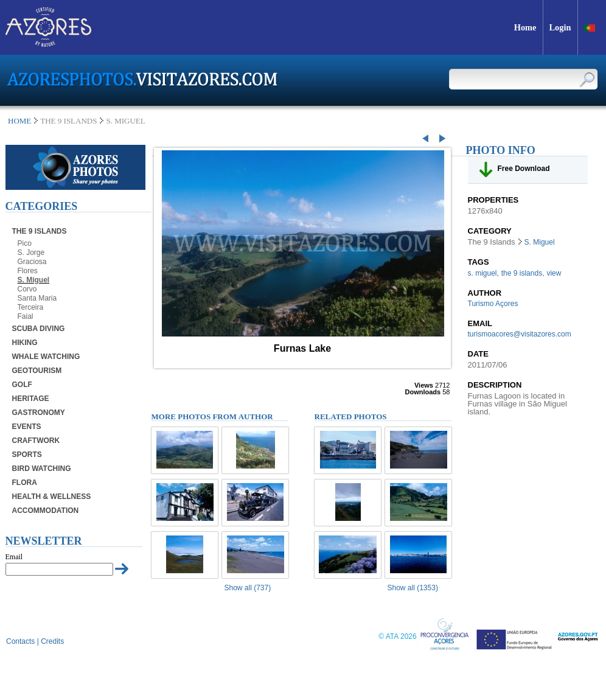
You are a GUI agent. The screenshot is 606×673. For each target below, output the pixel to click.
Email (14, 556)
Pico (25, 243)
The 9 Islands (39, 231)
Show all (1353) (413, 588)
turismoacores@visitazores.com (519, 334)
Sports (27, 454)
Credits (52, 641)
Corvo (27, 289)
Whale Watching (46, 356)
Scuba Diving (38, 328)
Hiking (25, 342)
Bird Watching (41, 468)
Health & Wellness (51, 496)
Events (26, 426)
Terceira (31, 307)
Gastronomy (38, 412)
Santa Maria (37, 298)
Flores (28, 270)
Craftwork (36, 440)
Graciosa (32, 261)
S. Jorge (31, 252)
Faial (25, 316)
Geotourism (37, 370)
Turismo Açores (493, 303)
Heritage (30, 398)
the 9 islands (521, 273)
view (553, 273)
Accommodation (45, 510)
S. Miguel (34, 280)
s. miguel (482, 273)
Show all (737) (248, 588)
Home (19, 120)
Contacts (20, 641)
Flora (24, 482)
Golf (22, 384)
